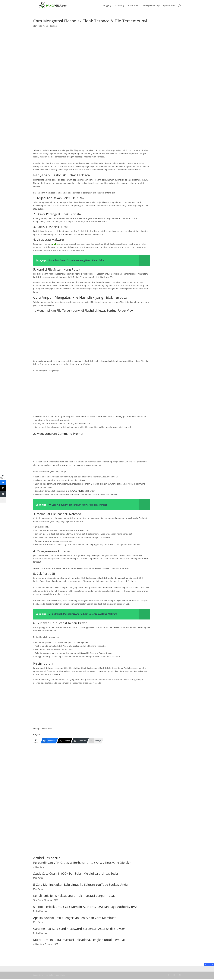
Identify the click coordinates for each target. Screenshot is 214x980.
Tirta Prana (43, 26)
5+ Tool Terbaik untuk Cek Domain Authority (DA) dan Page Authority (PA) (85, 907)
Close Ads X (209, 965)
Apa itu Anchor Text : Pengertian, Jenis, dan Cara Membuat (74, 918)
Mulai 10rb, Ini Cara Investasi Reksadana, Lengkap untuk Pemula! (79, 940)
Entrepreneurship (151, 6)
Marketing (119, 6)
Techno (53, 26)
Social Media (134, 6)
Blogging (107, 6)
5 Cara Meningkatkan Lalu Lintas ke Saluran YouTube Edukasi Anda (80, 884)
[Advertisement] (91, 128)
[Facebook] (49, 740)
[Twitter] (64, 740)
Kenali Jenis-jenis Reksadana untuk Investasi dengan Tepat (74, 895)
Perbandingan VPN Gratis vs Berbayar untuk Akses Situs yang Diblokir (82, 862)
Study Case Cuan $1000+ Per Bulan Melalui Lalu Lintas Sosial (76, 873)
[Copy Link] (80, 740)
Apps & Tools (169, 6)
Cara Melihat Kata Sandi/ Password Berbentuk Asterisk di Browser (79, 929)
